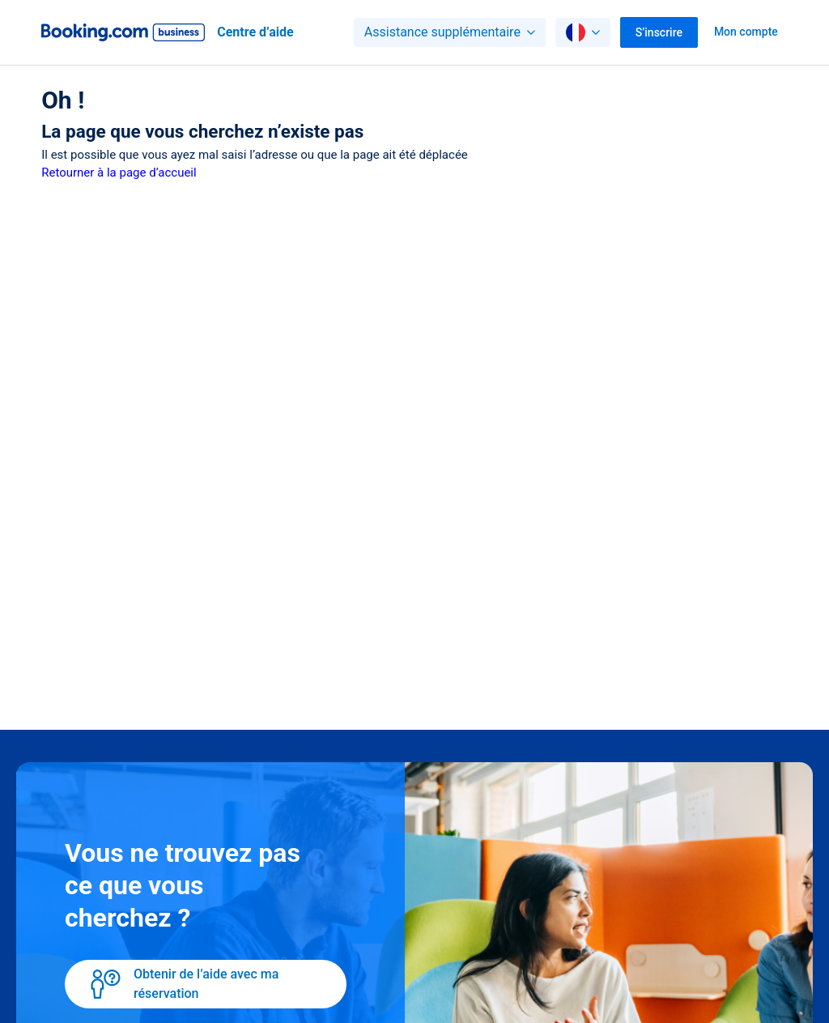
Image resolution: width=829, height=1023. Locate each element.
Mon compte (746, 31)
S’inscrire (659, 32)
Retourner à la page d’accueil (118, 172)
